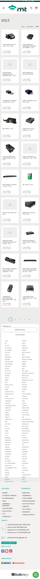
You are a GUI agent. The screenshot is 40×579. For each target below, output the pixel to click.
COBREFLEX (8, 401)
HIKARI (7, 470)
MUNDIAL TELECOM (27, 380)
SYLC (23, 465)
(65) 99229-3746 (22, 527)
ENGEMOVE (8, 440)
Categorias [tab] (20, 335)
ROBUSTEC (25, 433)
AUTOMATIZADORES (8, 498)
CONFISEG (8, 410)
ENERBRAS (8, 438)
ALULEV (7, 355)
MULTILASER (25, 375)
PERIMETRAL (25, 410)
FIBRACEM (7, 449)
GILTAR (7, 458)
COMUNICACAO (6, 516)
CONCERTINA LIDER (10, 405)
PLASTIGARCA (26, 415)
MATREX (24, 350)
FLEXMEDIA (8, 452)
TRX (23, 472)
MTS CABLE (25, 371)
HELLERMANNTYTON (11, 468)
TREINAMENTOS (26, 495)
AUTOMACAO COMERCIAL (9, 495)
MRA (23, 368)
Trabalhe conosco (28, 514)
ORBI (23, 401)
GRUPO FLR (8, 465)
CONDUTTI (8, 408)
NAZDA (24, 382)
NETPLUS (24, 385)
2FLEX (6, 341)
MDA (23, 355)
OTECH (24, 403)
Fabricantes (30, 26)
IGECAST (7, 479)
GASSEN (7, 456)
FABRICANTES (26, 493)
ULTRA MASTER (26, 475)
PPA (23, 417)
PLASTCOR (25, 412)
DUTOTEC (7, 424)
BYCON (7, 387)
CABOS (4, 501)
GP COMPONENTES (10, 463)
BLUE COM (8, 371)
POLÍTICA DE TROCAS (28, 504)
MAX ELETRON (26, 352)
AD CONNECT (8, 350)
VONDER (24, 481)
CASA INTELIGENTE (7, 508)
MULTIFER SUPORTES (28, 373)
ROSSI (23, 435)
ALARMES (5, 493)
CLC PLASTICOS (9, 398)
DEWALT (7, 417)
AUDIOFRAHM (9, 364)
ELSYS (6, 435)
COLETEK (7, 403)
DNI (6, 422)
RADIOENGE (25, 428)
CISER (6, 396)
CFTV (3, 514)
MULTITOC (25, 378)
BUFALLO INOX (9, 385)
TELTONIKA (25, 470)
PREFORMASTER (26, 419)
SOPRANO (25, 452)
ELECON (7, 428)
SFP (23, 445)
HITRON (7, 472)
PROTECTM (25, 426)
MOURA (24, 366)
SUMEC (24, 461)
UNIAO (24, 477)
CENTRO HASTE (9, 392)
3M (6, 343)
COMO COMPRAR (27, 498)
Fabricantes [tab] (20, 330)
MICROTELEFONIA (27, 359)
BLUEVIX (7, 375)
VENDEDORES (26, 512)
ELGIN (6, 431)
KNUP (23, 343)
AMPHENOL (8, 357)
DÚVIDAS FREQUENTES (28, 501)
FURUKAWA (8, 454)
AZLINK (7, 368)
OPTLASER (25, 398)
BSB (6, 382)
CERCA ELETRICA (7, 511)
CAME (6, 389)
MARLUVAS (25, 348)
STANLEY (24, 454)
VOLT (23, 479)
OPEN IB (24, 396)
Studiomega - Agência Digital (20, 574)
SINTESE (24, 449)
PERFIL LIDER (25, 408)
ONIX (23, 392)
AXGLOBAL (8, 366)
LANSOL (24, 345)
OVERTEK (24, 405)
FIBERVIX (7, 447)
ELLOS (6, 433)
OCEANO (24, 389)
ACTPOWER (8, 348)
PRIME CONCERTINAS (28, 422)
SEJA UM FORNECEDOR (9, 543)
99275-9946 (26, 524)
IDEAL (6, 477)
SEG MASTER (25, 440)
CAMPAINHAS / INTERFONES (6, 504)
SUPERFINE (25, 463)
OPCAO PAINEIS (26, 394)
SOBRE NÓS (25, 506)
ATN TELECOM (9, 362)
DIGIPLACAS (8, 419)
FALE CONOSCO (26, 509)
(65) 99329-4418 (25, 532)
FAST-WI (7, 445)
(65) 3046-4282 (17, 524)
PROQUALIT (25, 424)
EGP (6, 426)
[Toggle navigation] (3, 8)
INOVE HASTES (9, 481)
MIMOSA (24, 362)
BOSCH (7, 378)
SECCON (24, 438)
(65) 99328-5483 (24, 530)
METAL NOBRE (26, 357)
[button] (31, 8)
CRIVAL (7, 412)
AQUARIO (7, 359)
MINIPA (24, 364)
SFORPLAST (25, 442)
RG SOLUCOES (26, 431)
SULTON (24, 456)
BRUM (6, 380)
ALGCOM (7, 352)
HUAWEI (7, 475)
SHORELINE (25, 447)
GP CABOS (8, 461)
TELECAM (24, 468)
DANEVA (7, 415)
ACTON (7, 345)
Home (23, 26)
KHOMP (24, 341)
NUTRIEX (24, 387)
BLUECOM (7, 373)
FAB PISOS (8, 442)
